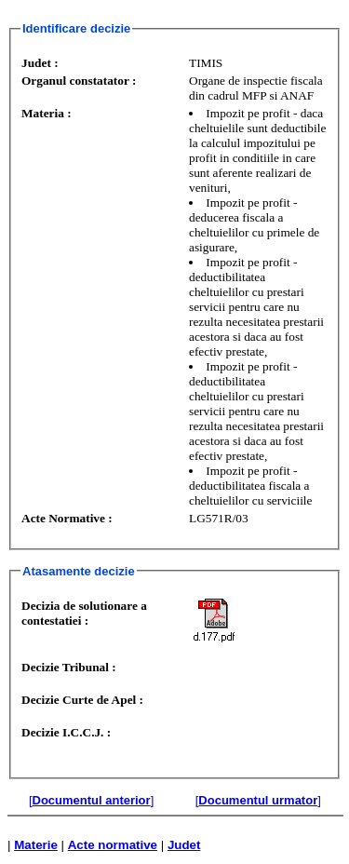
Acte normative (112, 845)
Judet (184, 845)
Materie (36, 845)
